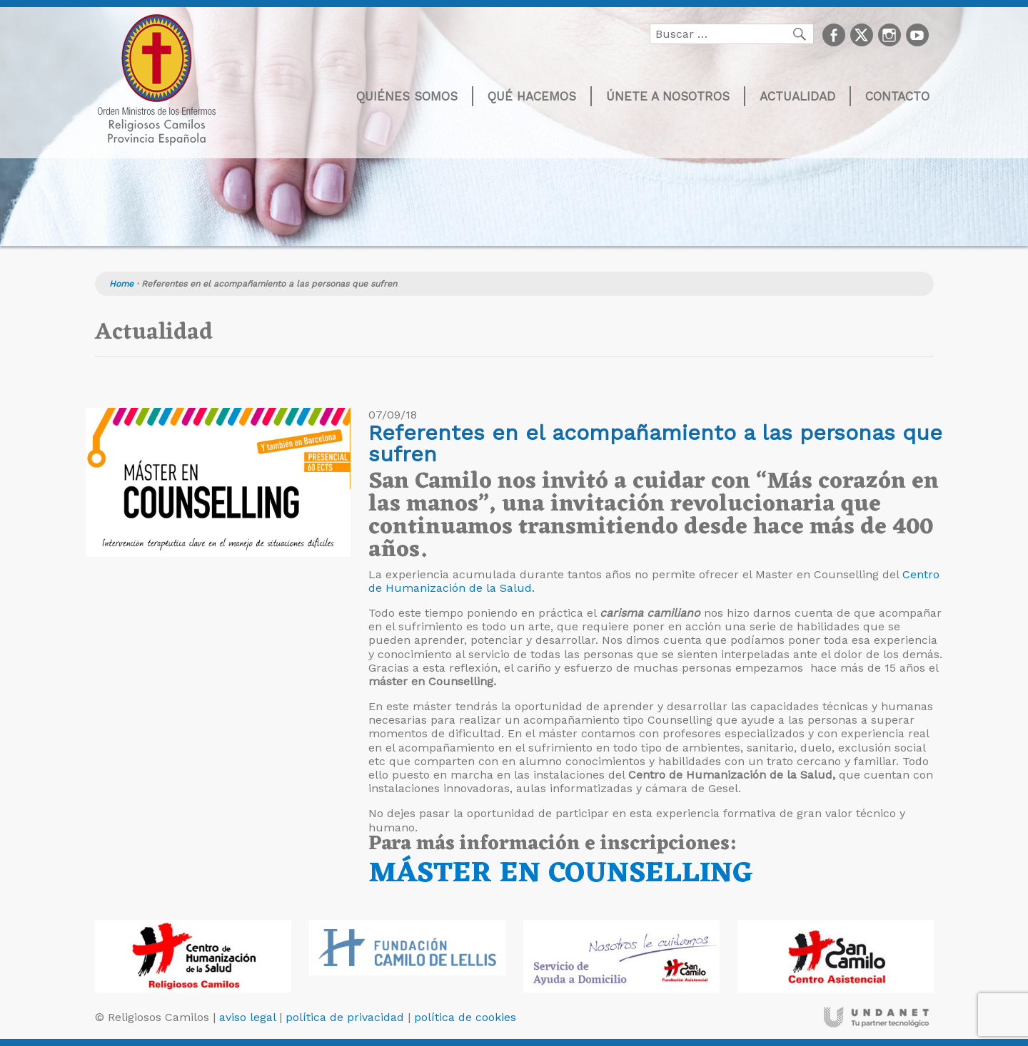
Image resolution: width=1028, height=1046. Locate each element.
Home (121, 284)
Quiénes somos (407, 96)
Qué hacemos (532, 96)
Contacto (897, 96)
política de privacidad (345, 1017)
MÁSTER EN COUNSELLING (560, 873)
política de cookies (465, 1017)
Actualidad (797, 96)
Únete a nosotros (668, 96)
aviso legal (247, 1017)
